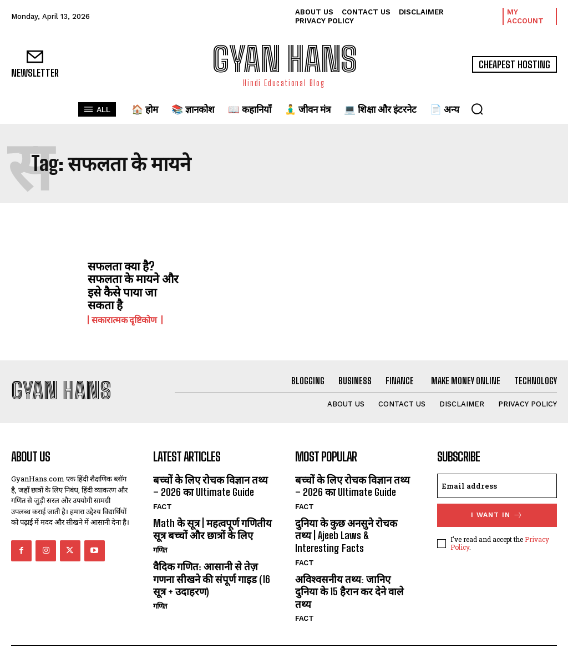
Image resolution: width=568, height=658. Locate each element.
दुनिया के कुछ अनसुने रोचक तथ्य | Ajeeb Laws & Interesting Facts (353, 531)
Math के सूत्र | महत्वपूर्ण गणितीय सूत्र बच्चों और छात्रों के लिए (211, 525)
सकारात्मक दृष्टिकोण (125, 317)
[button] (477, 109)
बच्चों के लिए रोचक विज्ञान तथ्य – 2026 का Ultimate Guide (212, 482)
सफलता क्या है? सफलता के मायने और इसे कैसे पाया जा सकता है (134, 284)
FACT (162, 503)
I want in (497, 511)
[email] (497, 482)
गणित (161, 545)
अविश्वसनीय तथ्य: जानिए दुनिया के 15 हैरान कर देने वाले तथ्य (353, 578)
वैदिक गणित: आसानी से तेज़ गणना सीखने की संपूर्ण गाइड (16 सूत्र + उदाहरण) (210, 573)
